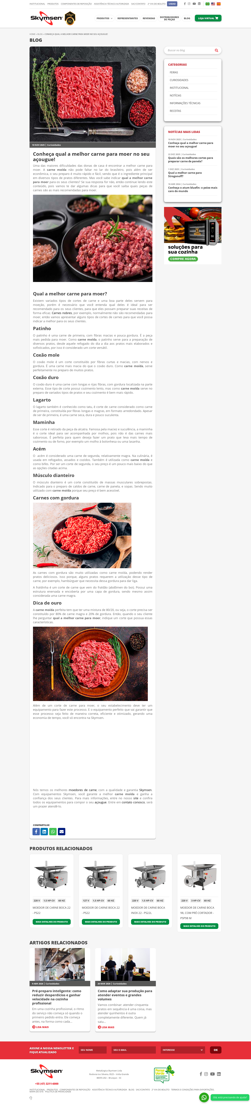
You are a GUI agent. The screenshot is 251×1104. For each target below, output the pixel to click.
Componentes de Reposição (76, 3)
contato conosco (133, 802)
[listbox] (183, 1050)
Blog (187, 18)
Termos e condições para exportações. (192, 1090)
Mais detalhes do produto (52, 921)
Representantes (127, 18)
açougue (100, 802)
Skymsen (145, 790)
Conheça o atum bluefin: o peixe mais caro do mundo (192, 189)
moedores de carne (83, 790)
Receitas (175, 111)
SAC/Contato (138, 3)
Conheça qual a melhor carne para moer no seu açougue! (190, 144)
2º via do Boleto (157, 3)
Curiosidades (54, 144)
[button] (172, 3)
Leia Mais (40, 1027)
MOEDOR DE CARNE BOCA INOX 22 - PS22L (148, 910)
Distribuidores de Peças (169, 18)
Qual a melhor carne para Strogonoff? (185, 174)
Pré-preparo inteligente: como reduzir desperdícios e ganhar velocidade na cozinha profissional (56, 997)
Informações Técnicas (185, 103)
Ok (216, 1050)
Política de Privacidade (58, 1092)
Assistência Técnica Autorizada (111, 3)
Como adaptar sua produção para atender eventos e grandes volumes (125, 995)
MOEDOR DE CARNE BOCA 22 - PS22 (52, 910)
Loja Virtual (208, 18)
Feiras (174, 72)
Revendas (149, 18)
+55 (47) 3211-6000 (46, 1083)
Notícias (175, 95)
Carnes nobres (62, 313)
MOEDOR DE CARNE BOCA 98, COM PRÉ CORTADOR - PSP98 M (197, 913)
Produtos (53, 3)
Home (32, 34)
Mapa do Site (36, 1092)
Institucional (37, 3)
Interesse (169, 1049)
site (135, 798)
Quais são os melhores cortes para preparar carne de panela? (190, 159)
